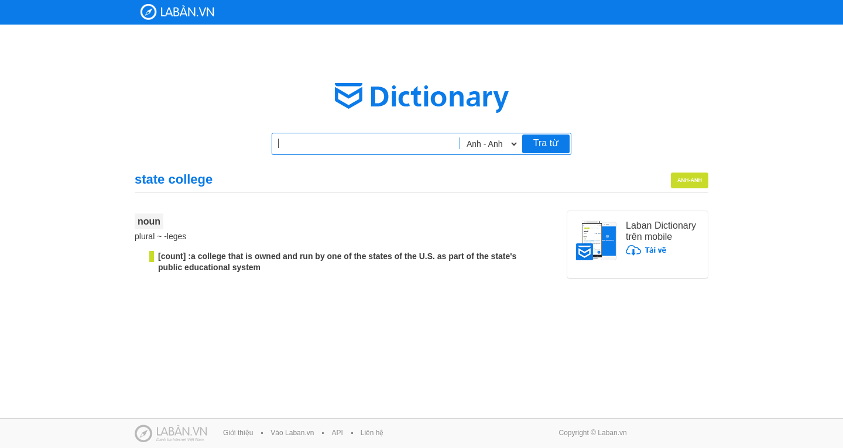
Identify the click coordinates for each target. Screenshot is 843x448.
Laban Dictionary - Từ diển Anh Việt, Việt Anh (177, 12)
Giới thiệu (238, 433)
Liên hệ (372, 433)
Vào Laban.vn (292, 433)
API (336, 433)
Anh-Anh (689, 180)
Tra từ (545, 143)
